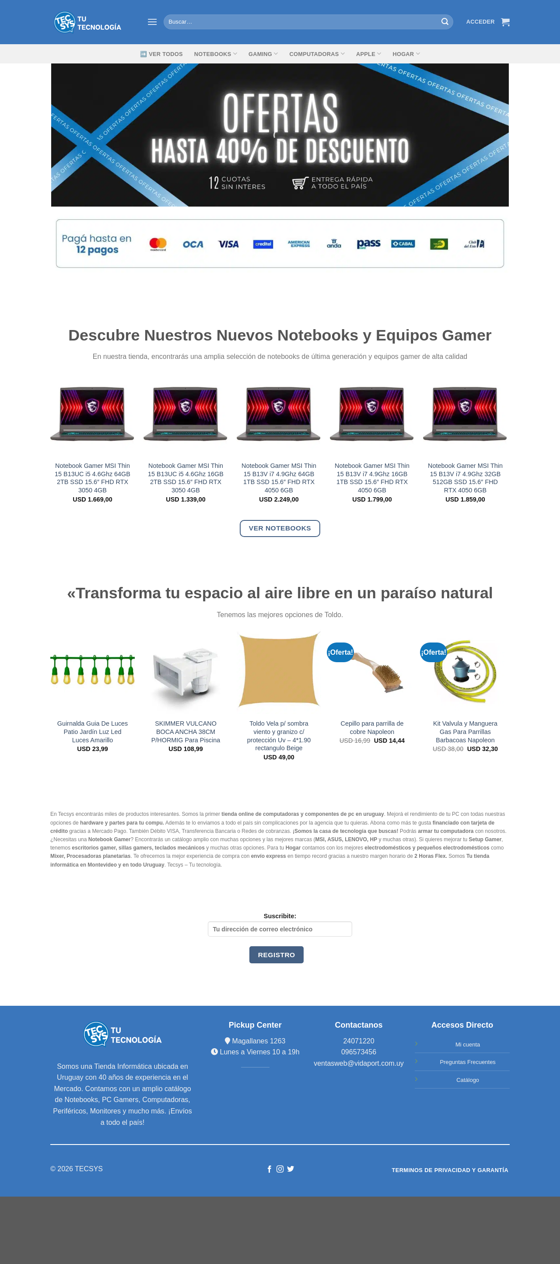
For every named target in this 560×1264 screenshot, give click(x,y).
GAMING (263, 53)
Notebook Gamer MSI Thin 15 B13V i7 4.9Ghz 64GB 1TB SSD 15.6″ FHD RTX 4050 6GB (279, 478)
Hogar (406, 53)
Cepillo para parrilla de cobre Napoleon (372, 727)
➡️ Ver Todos (161, 54)
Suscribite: (280, 925)
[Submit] (445, 21)
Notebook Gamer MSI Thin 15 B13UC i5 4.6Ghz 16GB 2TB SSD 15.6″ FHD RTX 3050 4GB (186, 478)
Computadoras (317, 53)
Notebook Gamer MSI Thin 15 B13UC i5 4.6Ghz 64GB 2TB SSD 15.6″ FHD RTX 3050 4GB (92, 478)
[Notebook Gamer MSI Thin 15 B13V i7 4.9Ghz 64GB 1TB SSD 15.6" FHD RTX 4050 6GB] (279, 414)
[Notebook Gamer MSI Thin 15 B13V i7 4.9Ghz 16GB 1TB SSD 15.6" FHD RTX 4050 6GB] (372, 414)
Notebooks (215, 53)
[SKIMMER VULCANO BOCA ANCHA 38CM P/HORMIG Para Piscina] (186, 671)
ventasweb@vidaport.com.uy (359, 1063)
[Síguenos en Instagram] (280, 1169)
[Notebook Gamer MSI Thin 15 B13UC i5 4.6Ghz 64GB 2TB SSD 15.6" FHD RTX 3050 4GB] (92, 414)
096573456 (358, 1052)
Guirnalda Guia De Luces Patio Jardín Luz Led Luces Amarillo (92, 731)
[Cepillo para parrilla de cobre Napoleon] (372, 671)
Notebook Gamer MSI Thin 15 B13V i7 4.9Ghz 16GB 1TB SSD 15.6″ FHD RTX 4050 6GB (372, 478)
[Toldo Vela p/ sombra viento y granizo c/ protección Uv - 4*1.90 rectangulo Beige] (279, 671)
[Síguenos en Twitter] (290, 1169)
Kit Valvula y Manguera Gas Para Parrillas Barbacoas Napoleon (465, 731)
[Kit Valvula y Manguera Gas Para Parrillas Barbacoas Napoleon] (465, 671)
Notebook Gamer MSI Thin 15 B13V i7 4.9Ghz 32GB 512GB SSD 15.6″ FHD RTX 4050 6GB (465, 478)
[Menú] (152, 21)
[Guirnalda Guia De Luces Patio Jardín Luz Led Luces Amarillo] (92, 671)
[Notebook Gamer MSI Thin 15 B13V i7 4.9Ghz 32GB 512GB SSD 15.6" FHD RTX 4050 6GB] (465, 414)
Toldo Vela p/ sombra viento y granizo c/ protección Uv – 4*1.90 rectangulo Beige (279, 735)
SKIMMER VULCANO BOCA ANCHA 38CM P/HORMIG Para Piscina (185, 731)
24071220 (358, 1041)
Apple (368, 53)
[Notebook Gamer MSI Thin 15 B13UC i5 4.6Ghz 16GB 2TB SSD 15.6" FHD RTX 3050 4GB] (186, 414)
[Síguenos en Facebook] (269, 1169)
